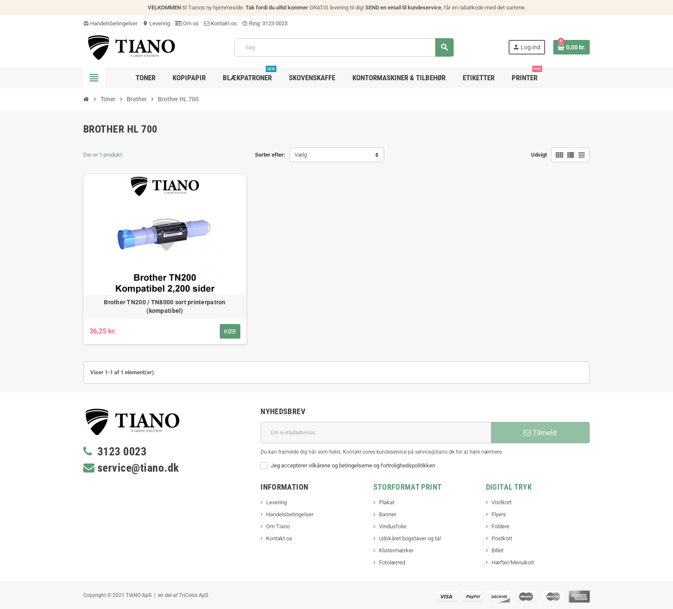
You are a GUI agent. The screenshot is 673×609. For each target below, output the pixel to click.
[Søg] (343, 47)
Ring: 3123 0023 (265, 23)
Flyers (498, 514)
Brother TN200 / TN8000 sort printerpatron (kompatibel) (164, 306)
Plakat (386, 502)
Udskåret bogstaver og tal (410, 538)
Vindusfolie (392, 526)
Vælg (300, 154)
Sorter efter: (270, 154)
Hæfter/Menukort (512, 562)
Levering (156, 23)
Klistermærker (396, 550)
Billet (497, 550)
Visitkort (501, 502)
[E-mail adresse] (376, 432)
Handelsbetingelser (110, 23)
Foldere (500, 526)
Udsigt (539, 154)
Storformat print (407, 486)
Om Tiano (278, 526)
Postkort (501, 538)
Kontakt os (220, 23)
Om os (187, 23)
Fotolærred (392, 562)
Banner (387, 514)
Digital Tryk (509, 486)
